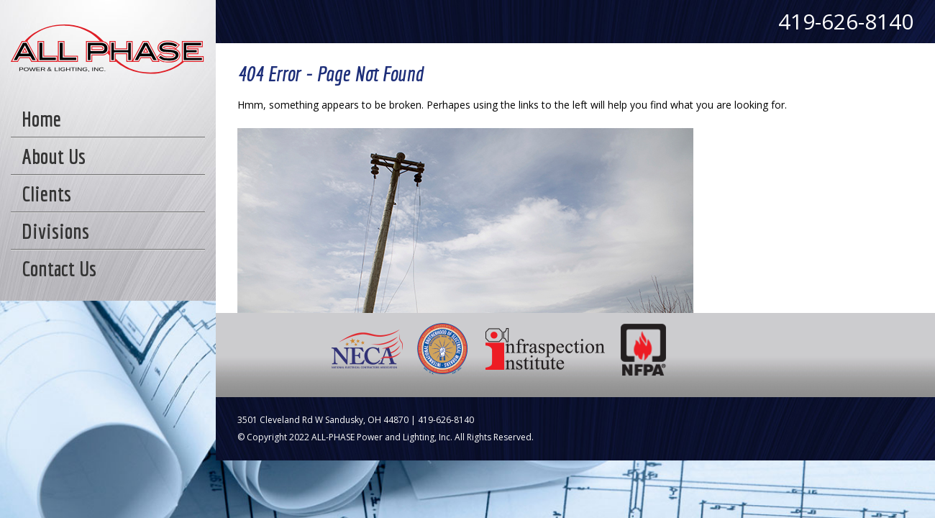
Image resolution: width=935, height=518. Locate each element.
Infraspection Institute (545, 349)
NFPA (644, 349)
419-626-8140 (845, 21)
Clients (46, 193)
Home (41, 118)
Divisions (55, 231)
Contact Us (59, 268)
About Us (54, 156)
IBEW (443, 349)
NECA (368, 349)
